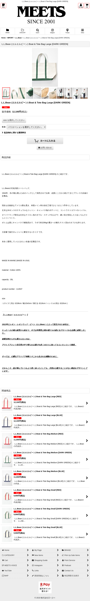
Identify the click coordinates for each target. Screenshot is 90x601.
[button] (3, 5)
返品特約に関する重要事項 (14, 133)
